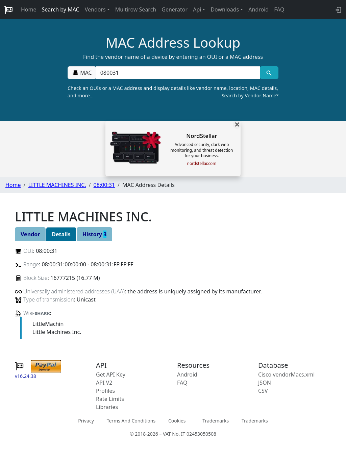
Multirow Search (135, 9)
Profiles (105, 390)
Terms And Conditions (131, 420)
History (94, 234)
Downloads (225, 9)
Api (197, 9)
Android (258, 9)
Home (28, 9)
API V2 (104, 382)
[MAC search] (269, 72)
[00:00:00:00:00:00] (178, 72)
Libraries (107, 407)
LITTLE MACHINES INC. (57, 185)
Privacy (86, 420)
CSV (263, 390)
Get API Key (110, 374)
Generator (175, 9)
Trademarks (215, 420)
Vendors (95, 9)
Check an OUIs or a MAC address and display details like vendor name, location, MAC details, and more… (173, 92)
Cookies (177, 420)
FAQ (279, 9)
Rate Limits (110, 399)
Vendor (30, 234)
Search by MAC (60, 9)
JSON (264, 382)
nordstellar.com (201, 163)
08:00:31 (104, 185)
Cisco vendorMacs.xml (286, 374)
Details (61, 234)
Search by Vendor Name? (250, 95)
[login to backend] (337, 9)
